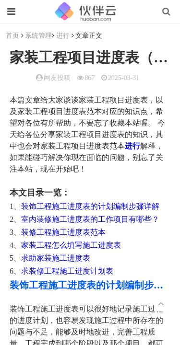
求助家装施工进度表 (55, 258)
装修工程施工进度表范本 (63, 232)
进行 (63, 35)
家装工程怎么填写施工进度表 (71, 245)
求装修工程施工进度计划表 (67, 271)
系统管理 (38, 35)
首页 (12, 35)
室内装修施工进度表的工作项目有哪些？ (90, 219)
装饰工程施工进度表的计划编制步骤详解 (90, 206)
